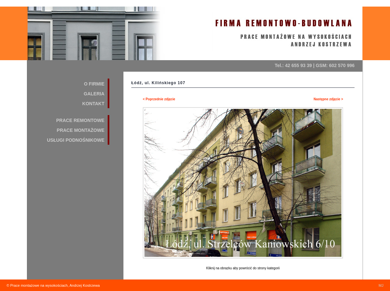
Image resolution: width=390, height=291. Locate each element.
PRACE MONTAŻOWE (80, 130)
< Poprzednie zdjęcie (159, 99)
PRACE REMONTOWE (80, 120)
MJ (381, 285)
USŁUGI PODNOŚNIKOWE (75, 140)
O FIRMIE (94, 83)
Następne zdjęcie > (328, 99)
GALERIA (94, 93)
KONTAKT (93, 103)
